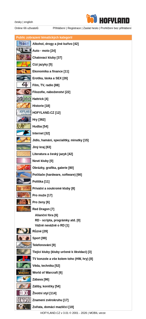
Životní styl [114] (44, 293)
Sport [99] (39, 238)
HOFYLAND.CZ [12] (46, 112)
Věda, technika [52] (46, 265)
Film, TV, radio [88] (45, 85)
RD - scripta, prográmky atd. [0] (57, 220)
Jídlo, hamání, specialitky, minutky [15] (60, 140)
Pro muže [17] (42, 195)
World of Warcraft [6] (47, 272)
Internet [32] (41, 133)
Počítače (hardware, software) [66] (57, 174)
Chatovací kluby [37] (47, 57)
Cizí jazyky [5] (42, 64)
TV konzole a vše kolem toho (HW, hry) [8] (62, 259)
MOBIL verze (97, 312)
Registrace (74, 28)
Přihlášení (59, 28)
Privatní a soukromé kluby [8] (53, 188)
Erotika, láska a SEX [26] (50, 78)
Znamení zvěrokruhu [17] (50, 300)
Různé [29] (40, 231)
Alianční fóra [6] (46, 215)
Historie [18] (41, 106)
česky (18, 21)
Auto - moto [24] (44, 51)
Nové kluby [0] (42, 161)
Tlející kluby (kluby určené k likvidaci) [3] (62, 252)
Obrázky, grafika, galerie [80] (53, 168)
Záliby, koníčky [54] (46, 286)
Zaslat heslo (90, 28)
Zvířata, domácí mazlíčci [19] (53, 307)
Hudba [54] (40, 126)
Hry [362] (38, 119)
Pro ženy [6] (41, 202)
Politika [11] (40, 181)
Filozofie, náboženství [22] (51, 92)
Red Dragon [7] (43, 209)
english (28, 21)
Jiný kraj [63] (41, 147)
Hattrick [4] (40, 99)
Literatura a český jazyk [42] (52, 154)
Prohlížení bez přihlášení (116, 28)
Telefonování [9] (43, 245)
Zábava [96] (40, 279)
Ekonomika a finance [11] (50, 71)
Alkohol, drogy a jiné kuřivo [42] (55, 44)
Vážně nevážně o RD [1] (52, 225)
